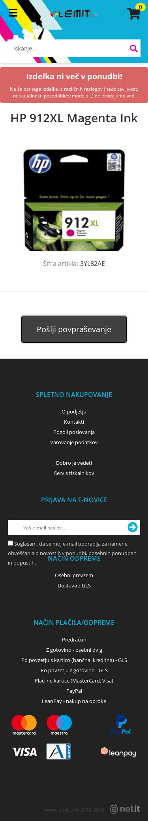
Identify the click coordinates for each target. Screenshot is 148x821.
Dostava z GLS (74, 585)
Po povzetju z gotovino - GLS (74, 670)
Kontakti (74, 421)
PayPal (74, 690)
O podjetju (74, 411)
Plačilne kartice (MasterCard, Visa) (74, 680)
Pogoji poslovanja (74, 432)
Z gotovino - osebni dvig (74, 649)
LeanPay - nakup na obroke (74, 701)
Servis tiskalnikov (74, 473)
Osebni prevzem (74, 575)
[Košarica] (133, 14)
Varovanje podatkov (74, 442)
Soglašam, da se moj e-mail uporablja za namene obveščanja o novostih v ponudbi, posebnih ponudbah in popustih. (72, 553)
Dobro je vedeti (74, 462)
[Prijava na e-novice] (132, 527)
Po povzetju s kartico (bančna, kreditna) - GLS (74, 660)
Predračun (74, 639)
